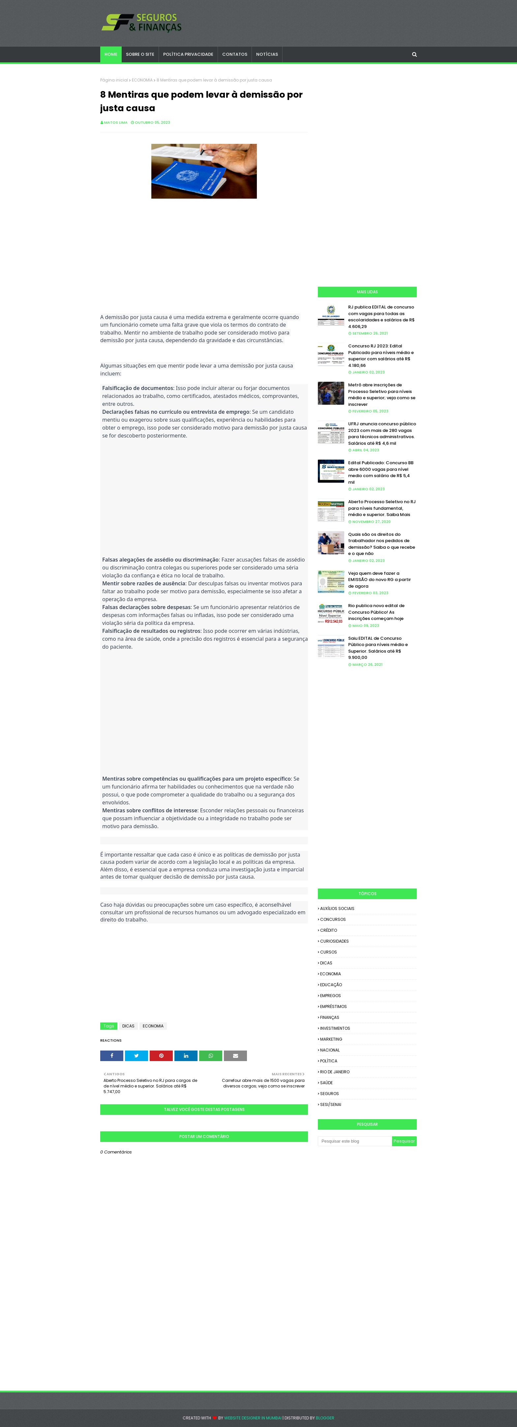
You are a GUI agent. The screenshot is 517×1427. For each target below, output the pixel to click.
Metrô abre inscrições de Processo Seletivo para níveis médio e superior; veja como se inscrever (381, 394)
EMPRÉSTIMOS (333, 1006)
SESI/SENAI (330, 1104)
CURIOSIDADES (334, 941)
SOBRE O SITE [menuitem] (140, 54)
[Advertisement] (204, 247)
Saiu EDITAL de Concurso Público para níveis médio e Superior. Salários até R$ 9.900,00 (378, 648)
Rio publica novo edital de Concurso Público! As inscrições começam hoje (376, 612)
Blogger (325, 1418)
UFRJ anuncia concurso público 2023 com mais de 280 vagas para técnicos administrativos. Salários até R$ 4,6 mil (382, 433)
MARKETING (331, 1039)
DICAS (128, 1026)
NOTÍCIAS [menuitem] (267, 54)
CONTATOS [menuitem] (234, 54)
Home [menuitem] (111, 54)
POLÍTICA (328, 1061)
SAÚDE (326, 1083)
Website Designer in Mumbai (253, 1418)
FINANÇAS (329, 1017)
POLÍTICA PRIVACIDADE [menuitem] (188, 54)
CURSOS (328, 952)
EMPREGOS (330, 995)
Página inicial (114, 80)
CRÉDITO (328, 930)
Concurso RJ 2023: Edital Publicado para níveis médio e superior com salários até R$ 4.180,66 (381, 356)
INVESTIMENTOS (335, 1028)
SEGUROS (329, 1093)
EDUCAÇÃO (331, 985)
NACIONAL (330, 1050)
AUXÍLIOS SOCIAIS (337, 908)
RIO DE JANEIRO (335, 1072)
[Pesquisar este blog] (355, 1141)
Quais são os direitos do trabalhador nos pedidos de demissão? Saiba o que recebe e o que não (381, 544)
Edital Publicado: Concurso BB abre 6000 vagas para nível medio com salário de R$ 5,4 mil (380, 472)
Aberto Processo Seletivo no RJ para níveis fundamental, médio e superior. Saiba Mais (382, 508)
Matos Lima (116, 122)
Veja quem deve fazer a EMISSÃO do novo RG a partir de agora (379, 579)
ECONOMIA (142, 80)
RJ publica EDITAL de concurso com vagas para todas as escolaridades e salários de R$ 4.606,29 (381, 317)
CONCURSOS (333, 919)
